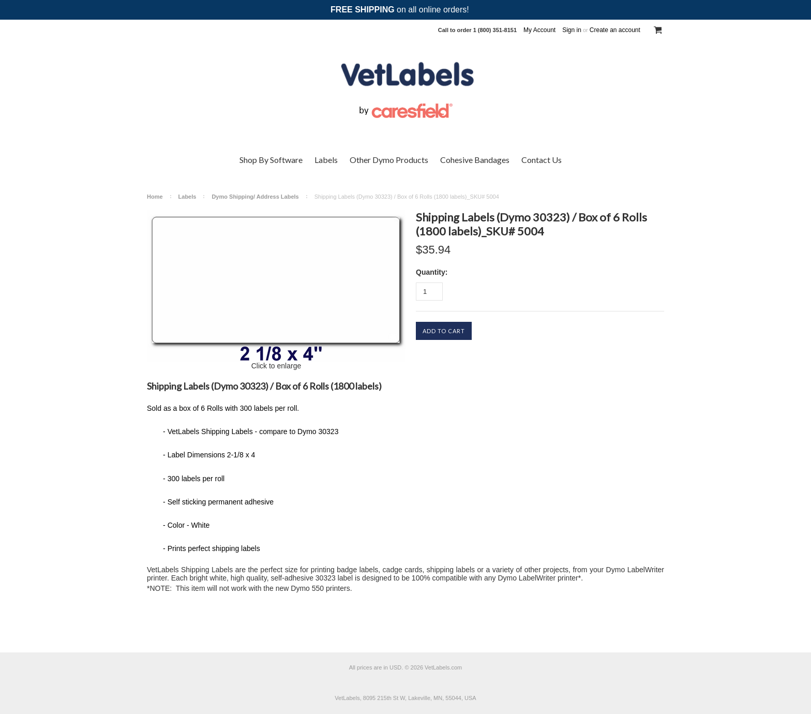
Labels (326, 160)
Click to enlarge (276, 366)
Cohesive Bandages (474, 160)
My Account (539, 30)
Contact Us (541, 160)
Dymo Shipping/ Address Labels (255, 197)
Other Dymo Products (389, 160)
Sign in (571, 30)
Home (155, 197)
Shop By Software (271, 160)
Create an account (615, 30)
